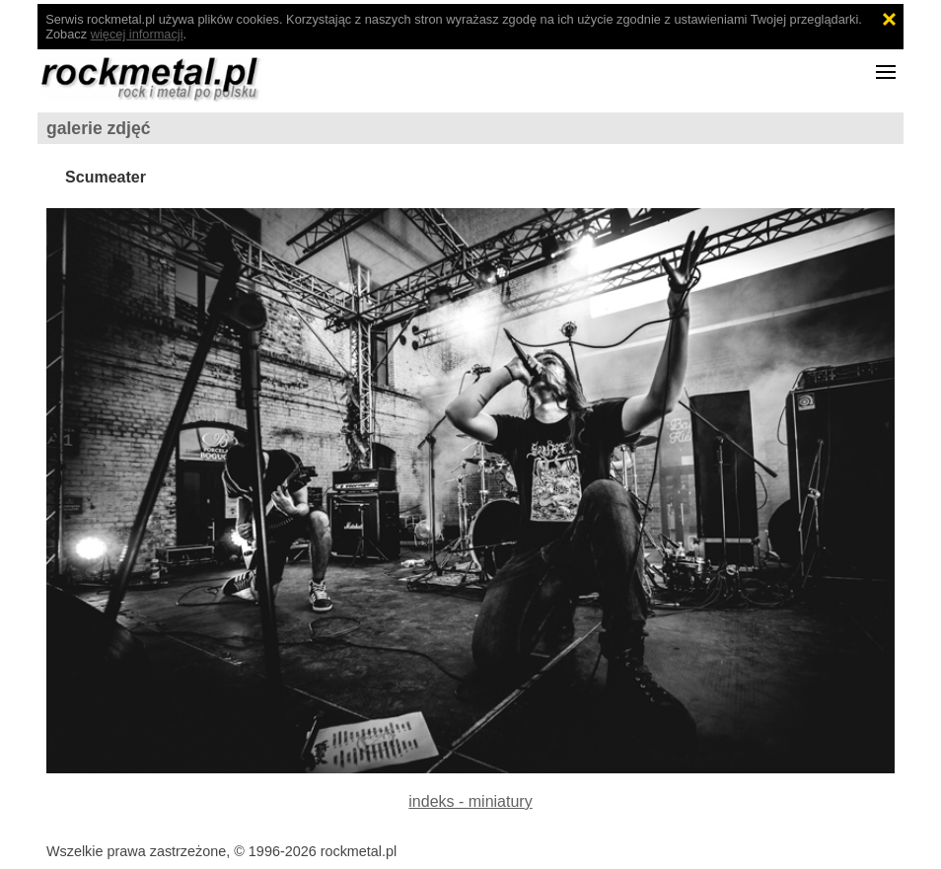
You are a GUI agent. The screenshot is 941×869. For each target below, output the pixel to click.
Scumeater (105, 177)
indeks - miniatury (470, 801)
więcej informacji (137, 34)
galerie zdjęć (98, 128)
